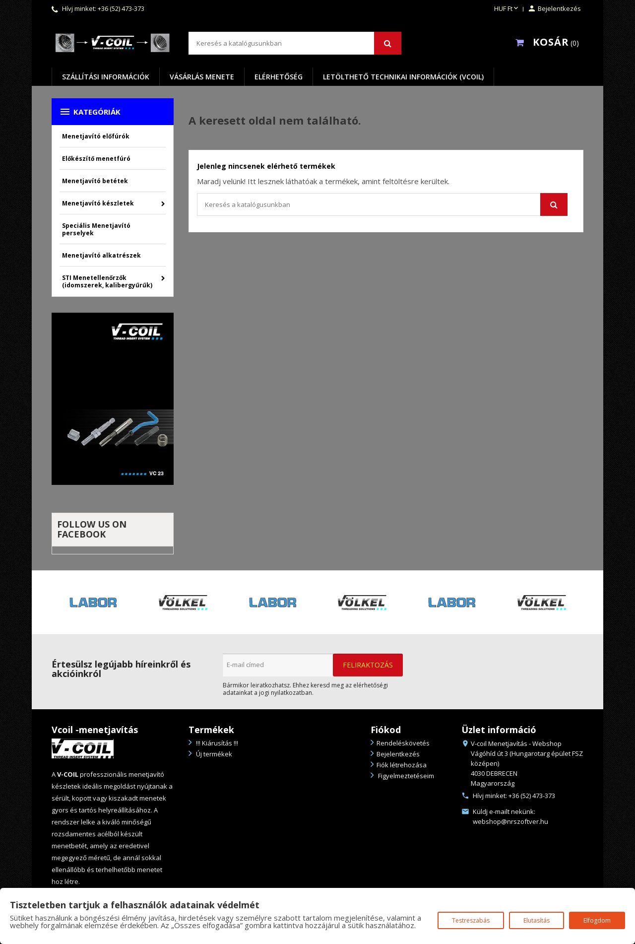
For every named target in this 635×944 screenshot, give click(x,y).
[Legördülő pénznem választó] (507, 9)
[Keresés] (295, 43)
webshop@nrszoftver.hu (510, 821)
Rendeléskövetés (403, 743)
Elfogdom (597, 920)
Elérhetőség (278, 76)
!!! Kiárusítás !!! (216, 743)
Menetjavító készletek (98, 203)
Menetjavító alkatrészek (101, 255)
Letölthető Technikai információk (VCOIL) (403, 76)
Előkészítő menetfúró (96, 158)
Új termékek (213, 753)
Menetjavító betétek (95, 181)
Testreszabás (471, 920)
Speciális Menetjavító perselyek (96, 229)
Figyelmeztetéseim (405, 775)
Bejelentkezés (398, 753)
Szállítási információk (105, 76)
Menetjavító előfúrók (95, 136)
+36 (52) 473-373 (121, 8)
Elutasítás (536, 920)
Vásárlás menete (202, 76)
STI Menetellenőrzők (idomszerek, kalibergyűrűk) (107, 281)
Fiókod (386, 730)
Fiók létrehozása (402, 764)
